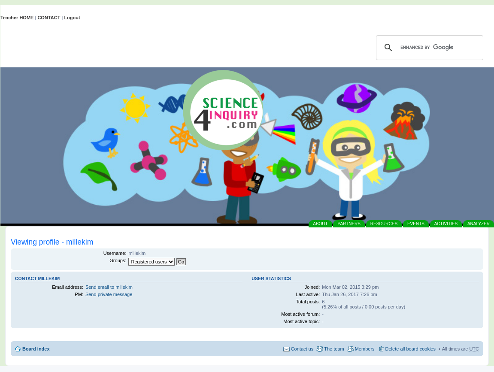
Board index (36, 348)
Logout (72, 17)
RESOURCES (383, 223)
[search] (428, 47)
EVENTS (415, 223)
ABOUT (320, 223)
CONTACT (48, 17)
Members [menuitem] (365, 348)
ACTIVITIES (446, 223)
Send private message (108, 294)
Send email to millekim (109, 287)
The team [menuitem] (334, 348)
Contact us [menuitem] (302, 348)
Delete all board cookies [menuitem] (410, 348)
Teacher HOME (16, 17)
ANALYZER (478, 223)
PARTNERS (349, 223)
